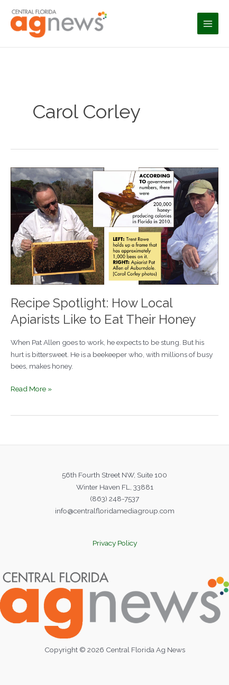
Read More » (31, 389)
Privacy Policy (115, 543)
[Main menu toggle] (208, 23)
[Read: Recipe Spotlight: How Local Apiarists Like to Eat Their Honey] (114, 225)
